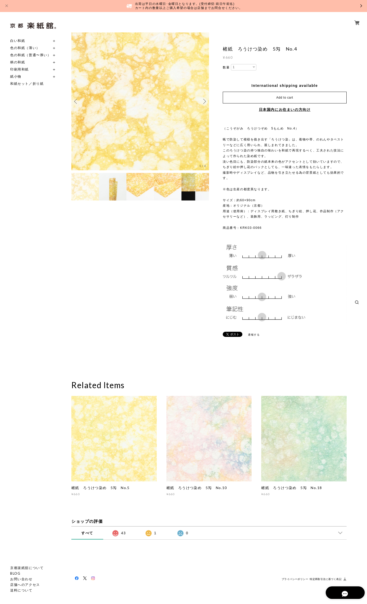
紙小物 (15, 76)
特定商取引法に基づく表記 (326, 579)
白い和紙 (17, 40)
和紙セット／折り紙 (27, 83)
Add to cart (284, 97)
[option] (140, 101)
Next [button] (204, 101)
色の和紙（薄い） (25, 48)
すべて (87, 533)
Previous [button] (76, 101)
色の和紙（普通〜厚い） (30, 55)
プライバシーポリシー (295, 579)
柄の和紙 (17, 62)
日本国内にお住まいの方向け (285, 110)
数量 (226, 67)
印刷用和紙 (19, 69)
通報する (254, 334)
